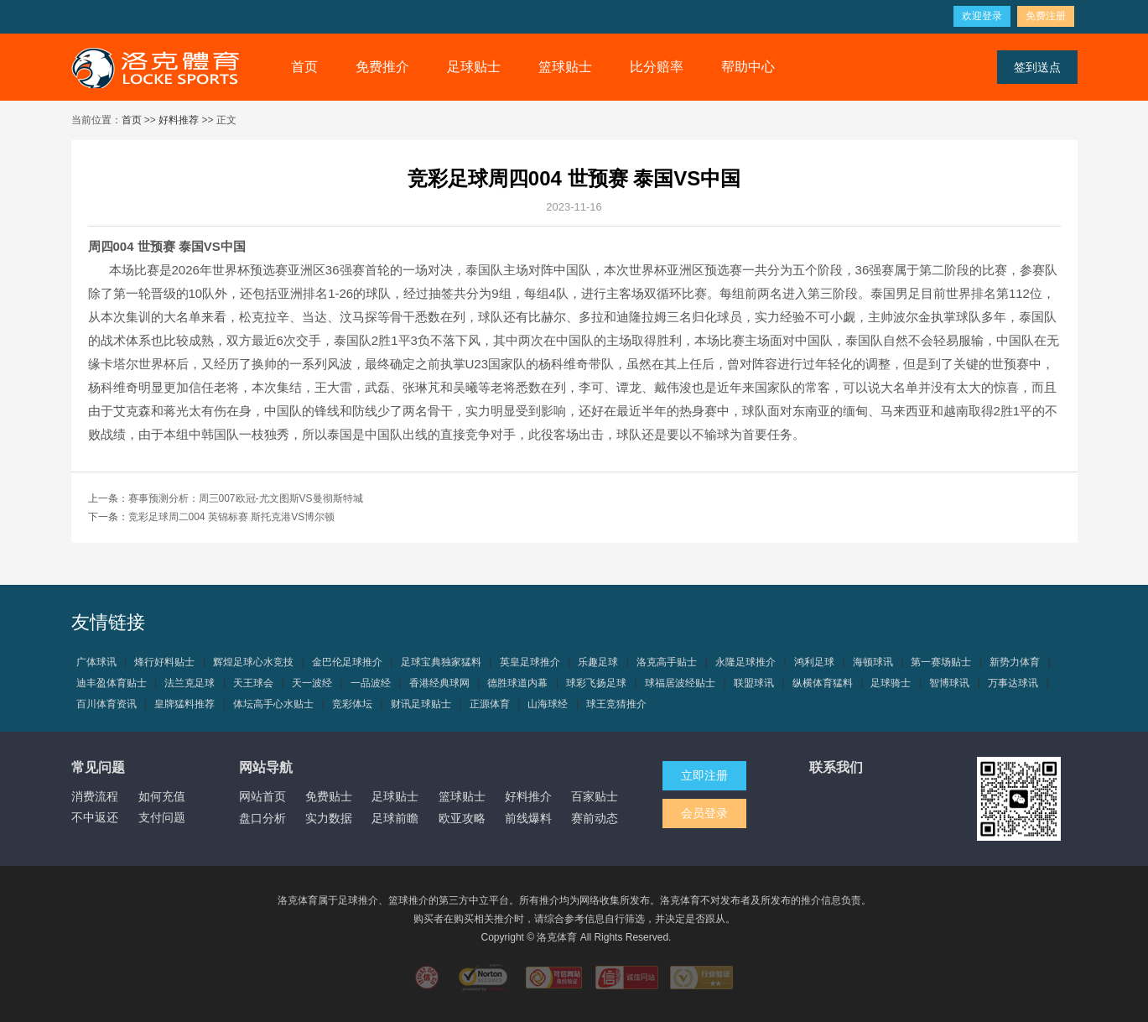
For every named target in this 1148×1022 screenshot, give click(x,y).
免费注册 (1046, 16)
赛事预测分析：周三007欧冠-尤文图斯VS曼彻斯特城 (245, 498)
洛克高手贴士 (666, 662)
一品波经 (371, 683)
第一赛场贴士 (941, 662)
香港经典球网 (439, 683)
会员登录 (704, 813)
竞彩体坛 (352, 704)
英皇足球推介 (530, 662)
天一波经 (312, 683)
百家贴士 (594, 796)
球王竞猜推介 (616, 704)
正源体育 (490, 704)
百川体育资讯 (106, 704)
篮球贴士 (565, 67)
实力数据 (328, 818)
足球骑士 (890, 683)
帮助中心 (748, 67)
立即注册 (704, 775)
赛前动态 (594, 818)
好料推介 (528, 796)
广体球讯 (96, 662)
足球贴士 (474, 67)
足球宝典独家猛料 (441, 662)
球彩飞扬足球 (596, 683)
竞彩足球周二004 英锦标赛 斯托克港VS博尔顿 (231, 517)
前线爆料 (528, 818)
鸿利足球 (814, 662)
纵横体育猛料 (822, 683)
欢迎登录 (982, 16)
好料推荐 (178, 120)
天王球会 (253, 683)
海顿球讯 (873, 662)
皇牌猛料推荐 (184, 704)
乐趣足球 (598, 662)
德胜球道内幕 (517, 683)
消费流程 (94, 796)
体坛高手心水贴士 (273, 704)
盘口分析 (262, 818)
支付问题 (161, 817)
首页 (304, 67)
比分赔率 (656, 67)
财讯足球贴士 (421, 704)
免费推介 (382, 67)
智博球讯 (949, 683)
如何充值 (161, 796)
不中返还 (94, 817)
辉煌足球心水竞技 (253, 662)
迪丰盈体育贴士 (111, 683)
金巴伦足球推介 (347, 662)
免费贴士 (328, 796)
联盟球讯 (754, 683)
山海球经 (547, 704)
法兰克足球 (189, 683)
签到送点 (1037, 67)
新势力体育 (1015, 662)
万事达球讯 (1013, 683)
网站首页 (262, 796)
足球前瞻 (394, 818)
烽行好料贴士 (164, 662)
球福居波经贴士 (680, 683)
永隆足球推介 (745, 662)
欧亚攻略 (462, 818)
